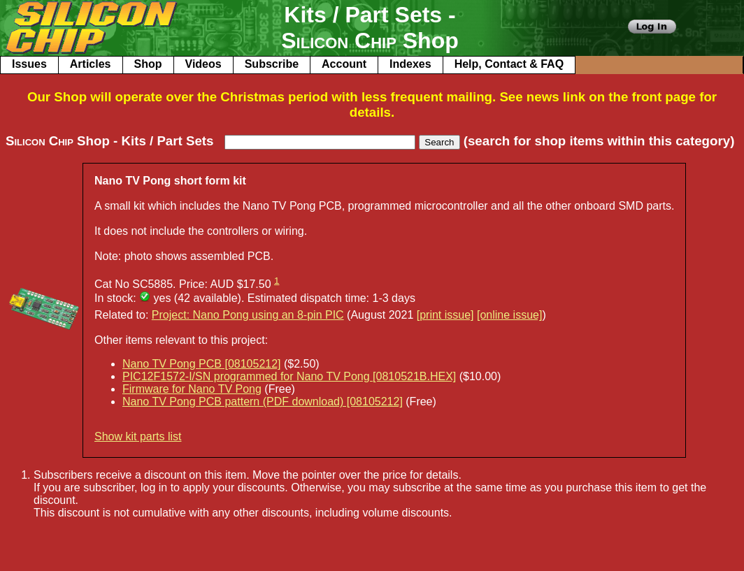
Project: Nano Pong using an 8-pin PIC (248, 315)
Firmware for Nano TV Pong (192, 389)
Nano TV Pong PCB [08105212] (201, 364)
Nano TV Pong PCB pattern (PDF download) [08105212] (262, 401)
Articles (90, 64)
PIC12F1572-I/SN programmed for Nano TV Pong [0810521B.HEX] (289, 376)
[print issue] (445, 315)
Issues (29, 64)
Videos (203, 64)
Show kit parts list (137, 436)
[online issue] (509, 315)
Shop (148, 64)
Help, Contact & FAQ (509, 64)
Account (344, 64)
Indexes (410, 64)
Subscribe (272, 64)
